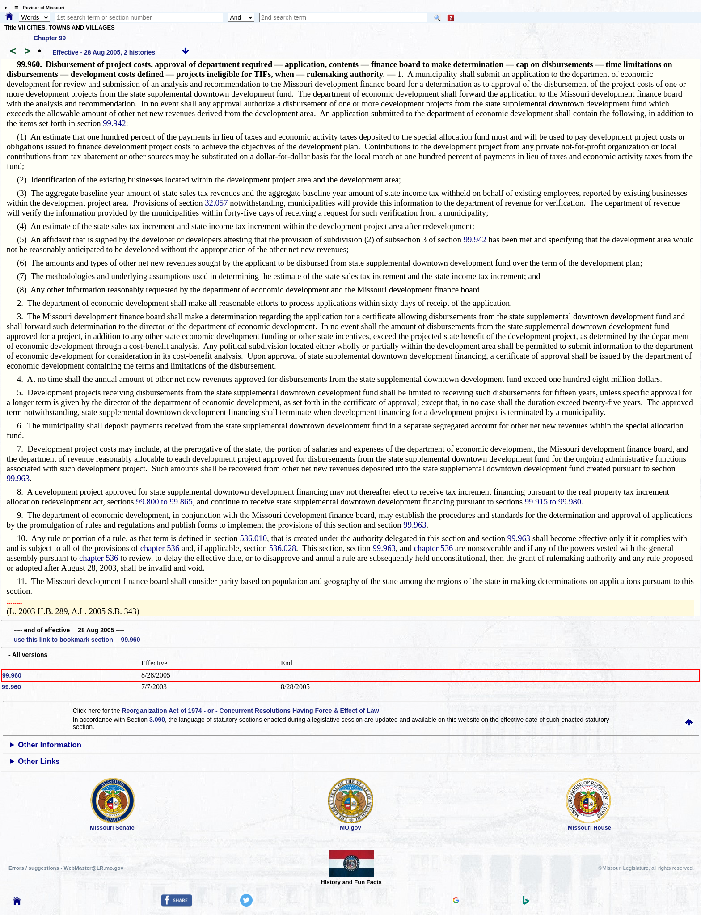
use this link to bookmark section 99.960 (77, 639)
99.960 (11, 675)
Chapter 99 (50, 38)
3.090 (157, 719)
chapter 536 (160, 548)
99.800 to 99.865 (164, 501)
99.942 (114, 123)
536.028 (282, 548)
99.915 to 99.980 (553, 501)
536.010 (253, 538)
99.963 (18, 478)
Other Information (49, 745)
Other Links (38, 761)
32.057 (216, 203)
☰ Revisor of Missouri (37, 7)
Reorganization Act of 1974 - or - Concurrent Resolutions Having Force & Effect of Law (250, 710)
